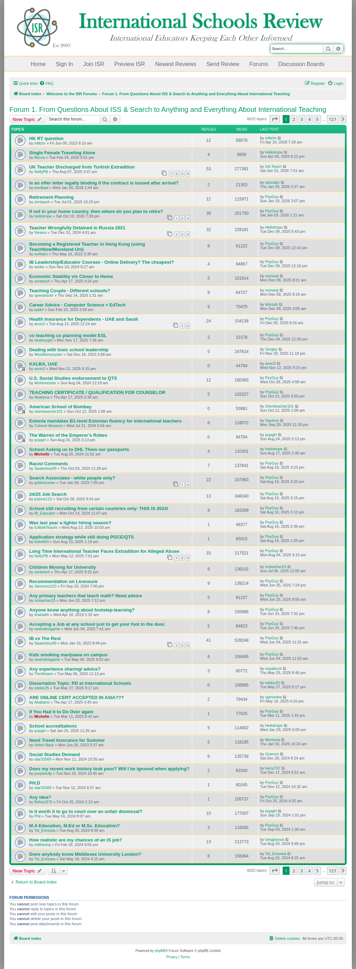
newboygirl (43, 340)
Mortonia (272, 740)
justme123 (43, 499)
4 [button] (309, 119)
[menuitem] (46, 83)
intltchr (40, 143)
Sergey (271, 349)
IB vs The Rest (45, 638)
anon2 (39, 324)
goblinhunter (45, 483)
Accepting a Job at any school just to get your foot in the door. (97, 624)
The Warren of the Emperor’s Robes (68, 435)
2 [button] (294, 119)
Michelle (41, 454)
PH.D (34, 783)
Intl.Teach (273, 166)
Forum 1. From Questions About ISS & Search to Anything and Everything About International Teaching (167, 109)
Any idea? (40, 797)
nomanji (272, 276)
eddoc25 (41, 688)
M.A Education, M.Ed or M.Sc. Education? (74, 825)
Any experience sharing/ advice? (64, 669)
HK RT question (46, 138)
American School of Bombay (60, 406)
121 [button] (333, 119)
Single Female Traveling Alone (62, 152)
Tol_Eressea (45, 830)
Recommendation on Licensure (63, 581)
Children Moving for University (62, 567)
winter (39, 267)
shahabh (41, 615)
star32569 (42, 759)
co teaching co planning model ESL (68, 335)
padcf (39, 309)
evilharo (41, 254)
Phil (37, 816)
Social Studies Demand (54, 754)
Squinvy (272, 420)
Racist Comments (48, 463)
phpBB (160, 951)
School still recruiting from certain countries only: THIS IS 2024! (98, 508)
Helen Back (44, 745)
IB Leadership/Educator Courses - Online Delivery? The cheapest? (101, 262)
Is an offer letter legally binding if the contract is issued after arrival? (103, 183)
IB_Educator (45, 513)
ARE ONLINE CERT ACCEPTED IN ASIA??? (76, 697)
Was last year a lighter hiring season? (70, 522)
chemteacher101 (48, 411)
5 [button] (317, 119)
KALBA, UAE (43, 364)
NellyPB (41, 172)
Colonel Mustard (48, 426)
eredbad (41, 188)
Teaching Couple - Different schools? (69, 290)
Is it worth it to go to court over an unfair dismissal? (85, 811)
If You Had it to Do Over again (61, 711)
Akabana (41, 397)
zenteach (42, 202)
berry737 (272, 768)
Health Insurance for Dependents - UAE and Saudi (83, 319)
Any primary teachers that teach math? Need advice (85, 595)
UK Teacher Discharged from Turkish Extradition (82, 167)
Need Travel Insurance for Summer (67, 740)
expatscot (273, 668)
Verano (40, 232)
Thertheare (43, 674)
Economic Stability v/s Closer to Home (71, 276)
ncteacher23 (275, 567)
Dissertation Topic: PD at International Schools (80, 683)
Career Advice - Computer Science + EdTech (77, 304)
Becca (39, 157)
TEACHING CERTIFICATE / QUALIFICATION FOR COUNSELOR (97, 392)
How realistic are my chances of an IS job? (75, 840)
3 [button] (301, 119)
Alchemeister (45, 383)
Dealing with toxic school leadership (68, 349)
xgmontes (273, 697)
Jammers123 (45, 586)
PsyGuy (272, 197)
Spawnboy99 (45, 468)
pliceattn (272, 182)
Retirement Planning (51, 197)
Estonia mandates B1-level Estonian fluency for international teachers (105, 421)
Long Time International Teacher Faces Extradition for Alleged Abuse (104, 551)
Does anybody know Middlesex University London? (85, 854)
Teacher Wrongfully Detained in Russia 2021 (77, 227)
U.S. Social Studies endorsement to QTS (73, 378)
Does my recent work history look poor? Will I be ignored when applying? (109, 768)
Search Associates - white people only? (72, 478)
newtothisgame (47, 629)
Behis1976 (43, 802)
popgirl (40, 440)
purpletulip (43, 773)
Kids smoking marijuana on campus (68, 654)
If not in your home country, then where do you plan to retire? (96, 211)
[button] (274, 119)
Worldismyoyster (48, 354)
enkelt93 (41, 542)
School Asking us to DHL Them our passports (79, 449)
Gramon (272, 754)
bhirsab (271, 304)
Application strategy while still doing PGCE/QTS (81, 537)
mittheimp (42, 845)
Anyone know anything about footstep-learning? (82, 610)
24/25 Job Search (48, 494)
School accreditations (53, 726)
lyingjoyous (274, 839)
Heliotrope (274, 152)
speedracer (44, 295)
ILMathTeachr (46, 527)
